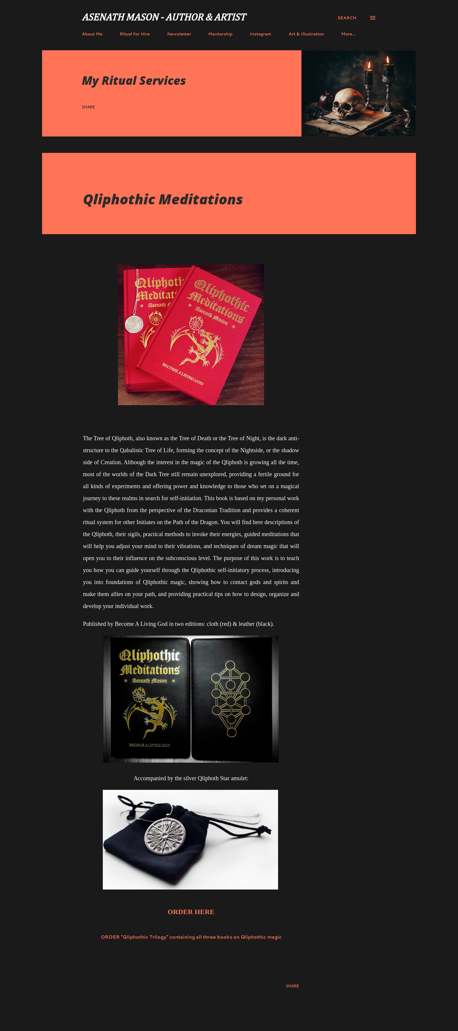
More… (348, 34)
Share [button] (88, 107)
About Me (92, 34)
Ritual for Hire (135, 34)
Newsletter (179, 34)
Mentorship (220, 34)
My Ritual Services (134, 80)
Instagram (260, 34)
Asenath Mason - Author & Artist (163, 18)
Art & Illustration (306, 34)
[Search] (346, 18)
